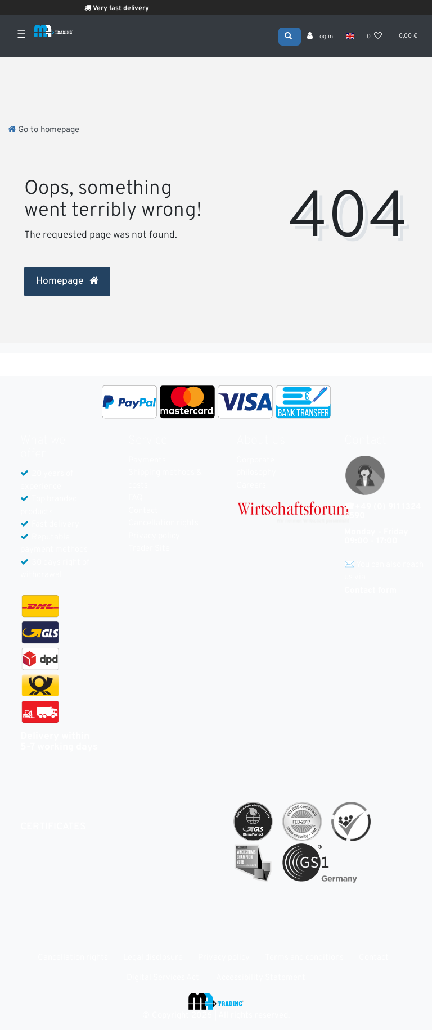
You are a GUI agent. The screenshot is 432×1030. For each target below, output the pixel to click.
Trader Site (149, 548)
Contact (143, 511)
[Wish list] (375, 37)
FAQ (135, 498)
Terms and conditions (304, 957)
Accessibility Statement (260, 978)
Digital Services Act (163, 978)
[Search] (289, 35)
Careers (251, 485)
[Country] (349, 36)
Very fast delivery (126, 8)
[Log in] (320, 37)
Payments (147, 460)
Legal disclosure (153, 957)
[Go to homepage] (43, 130)
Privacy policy (154, 536)
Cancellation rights (163, 523)
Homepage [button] (67, 281)
